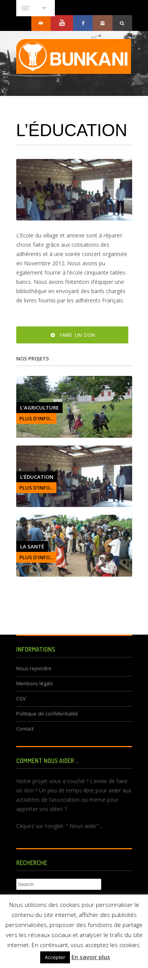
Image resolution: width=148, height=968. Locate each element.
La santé (32, 546)
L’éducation (36, 476)
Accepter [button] (55, 957)
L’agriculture (39, 407)
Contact (25, 729)
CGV (21, 698)
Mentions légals (34, 683)
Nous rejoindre (33, 668)
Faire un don (72, 334)
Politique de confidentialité (47, 713)
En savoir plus (90, 957)
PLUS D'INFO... (36, 418)
